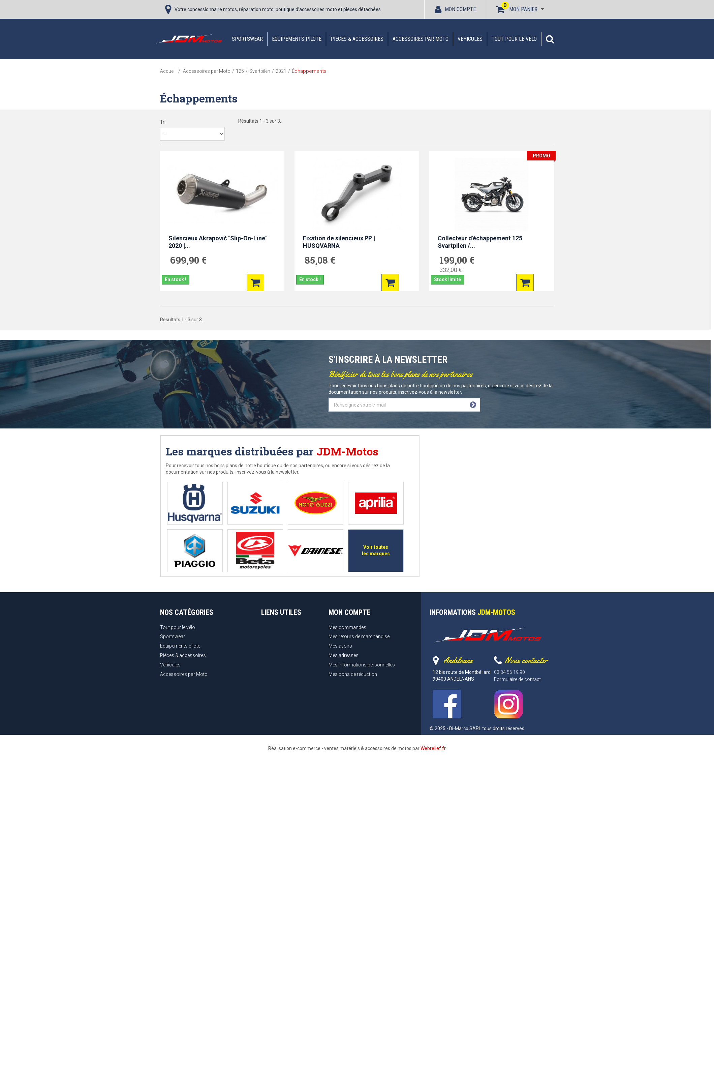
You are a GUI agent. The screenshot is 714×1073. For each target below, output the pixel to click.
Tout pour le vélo (514, 39)
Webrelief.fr (433, 748)
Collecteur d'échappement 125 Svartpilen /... (480, 242)
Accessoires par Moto (420, 39)
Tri (162, 122)
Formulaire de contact (517, 679)
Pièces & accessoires (357, 39)
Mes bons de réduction (353, 674)
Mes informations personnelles (362, 664)
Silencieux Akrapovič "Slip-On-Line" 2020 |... (217, 242)
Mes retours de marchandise (359, 636)
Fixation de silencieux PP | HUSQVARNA (339, 242)
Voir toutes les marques (376, 550)
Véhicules (470, 39)
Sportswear (247, 39)
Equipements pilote (296, 39)
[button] (550, 39)
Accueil (168, 71)
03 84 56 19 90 (509, 672)
